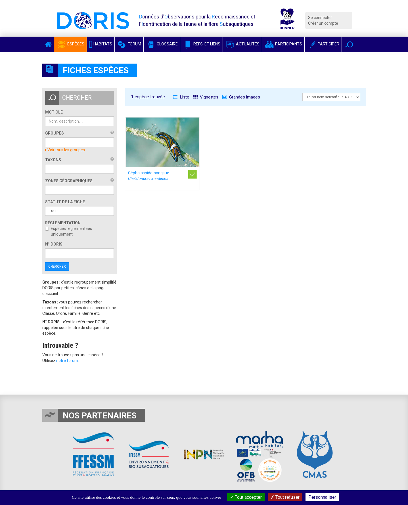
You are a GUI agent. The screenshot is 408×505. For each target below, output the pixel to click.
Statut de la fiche (65, 202)
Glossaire (162, 44)
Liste (181, 97)
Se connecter (320, 17)
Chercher (57, 267)
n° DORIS (53, 244)
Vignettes (205, 97)
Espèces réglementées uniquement (68, 231)
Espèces (70, 44)
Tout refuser (285, 497)
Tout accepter (246, 497)
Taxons (53, 160)
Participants (283, 44)
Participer (323, 44)
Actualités (242, 44)
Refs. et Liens (201, 44)
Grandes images (241, 97)
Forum (129, 44)
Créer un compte (323, 23)
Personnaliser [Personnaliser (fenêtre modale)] (322, 497)
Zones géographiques (69, 181)
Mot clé (54, 112)
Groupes (54, 133)
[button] (349, 44)
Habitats (100, 44)
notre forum (67, 360)
